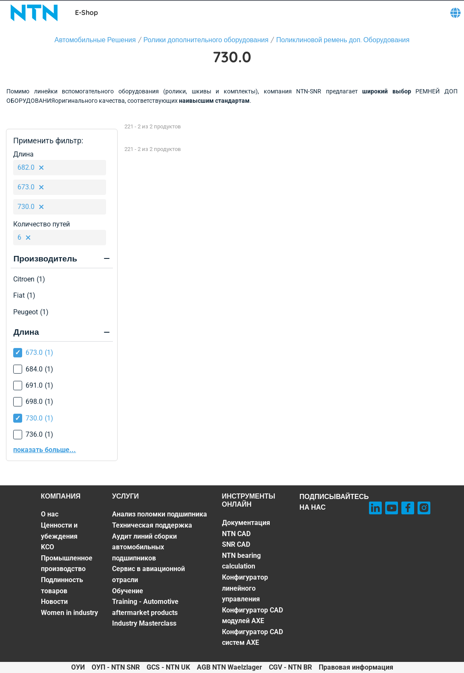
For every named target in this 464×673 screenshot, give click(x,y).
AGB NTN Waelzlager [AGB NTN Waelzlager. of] (229, 667)
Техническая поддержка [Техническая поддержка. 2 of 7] (152, 525)
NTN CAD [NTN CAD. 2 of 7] (236, 534)
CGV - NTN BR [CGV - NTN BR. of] (290, 667)
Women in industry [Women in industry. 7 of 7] (69, 613)
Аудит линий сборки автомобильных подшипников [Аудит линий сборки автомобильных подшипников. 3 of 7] (144, 547)
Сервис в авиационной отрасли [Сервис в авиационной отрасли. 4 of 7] (148, 574)
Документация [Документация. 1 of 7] (246, 523)
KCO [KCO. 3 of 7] (47, 547)
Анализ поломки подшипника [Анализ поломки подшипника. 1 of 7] (159, 514)
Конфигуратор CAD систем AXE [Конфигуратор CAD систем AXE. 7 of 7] (252, 637)
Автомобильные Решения (95, 39)
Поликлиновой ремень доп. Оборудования (342, 39)
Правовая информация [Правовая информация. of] (356, 667)
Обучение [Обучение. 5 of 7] (127, 591)
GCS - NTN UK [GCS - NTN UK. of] (168, 667)
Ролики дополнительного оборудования (206, 39)
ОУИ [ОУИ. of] (78, 667)
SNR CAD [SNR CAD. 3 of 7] (236, 544)
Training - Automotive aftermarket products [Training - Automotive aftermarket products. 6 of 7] (145, 607)
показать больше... (44, 450)
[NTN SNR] (34, 12)
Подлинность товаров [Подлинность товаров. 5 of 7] (62, 585)
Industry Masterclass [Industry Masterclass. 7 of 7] (144, 623)
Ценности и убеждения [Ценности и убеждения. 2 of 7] (59, 530)
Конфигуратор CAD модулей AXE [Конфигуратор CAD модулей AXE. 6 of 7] (252, 615)
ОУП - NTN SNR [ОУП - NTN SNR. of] (116, 667)
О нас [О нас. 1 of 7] (49, 514)
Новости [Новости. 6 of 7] (54, 602)
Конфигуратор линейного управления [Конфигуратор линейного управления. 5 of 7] (245, 588)
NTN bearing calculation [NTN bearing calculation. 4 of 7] (241, 561)
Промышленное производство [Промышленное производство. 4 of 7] (66, 563)
